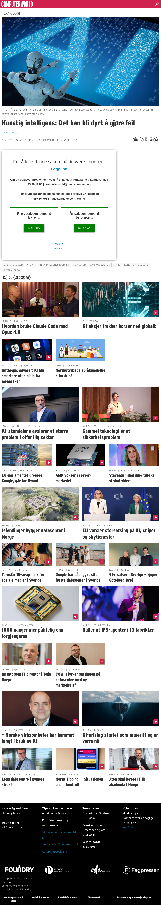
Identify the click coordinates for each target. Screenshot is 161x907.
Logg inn (59, 169)
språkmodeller (13, 265)
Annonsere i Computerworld (60, 844)
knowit (31, 265)
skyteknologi (12, 270)
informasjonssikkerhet (54, 265)
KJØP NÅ (34, 228)
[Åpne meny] (148, 4)
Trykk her (129, 827)
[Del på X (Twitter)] (140, 139)
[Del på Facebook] (135, 139)
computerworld (100, 265)
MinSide (59, 248)
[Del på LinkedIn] (145, 139)
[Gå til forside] (71, 4)
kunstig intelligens (136, 265)
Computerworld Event (56, 851)
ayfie (117, 265)
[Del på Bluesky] (156, 139)
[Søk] (157, 4)
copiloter (79, 265)
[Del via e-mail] (151, 139)
